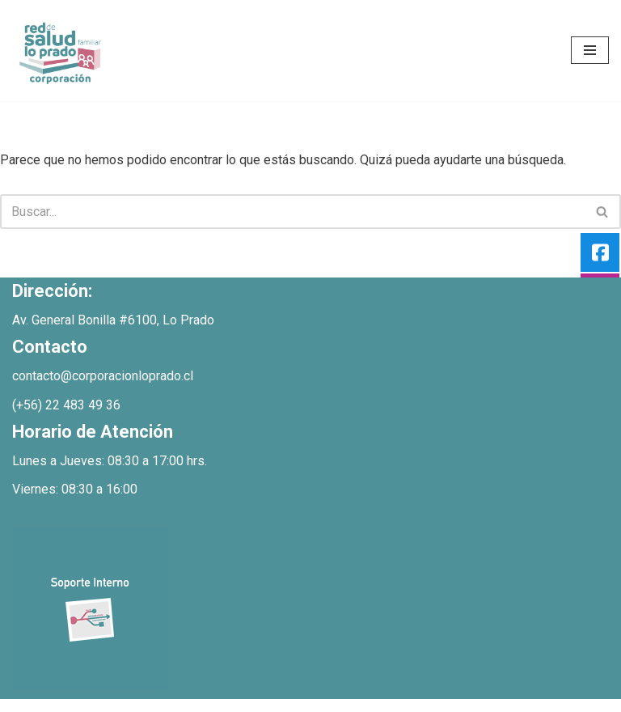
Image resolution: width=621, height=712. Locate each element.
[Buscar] (292, 211)
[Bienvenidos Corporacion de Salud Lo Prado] (60, 50)
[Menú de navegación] (590, 50)
